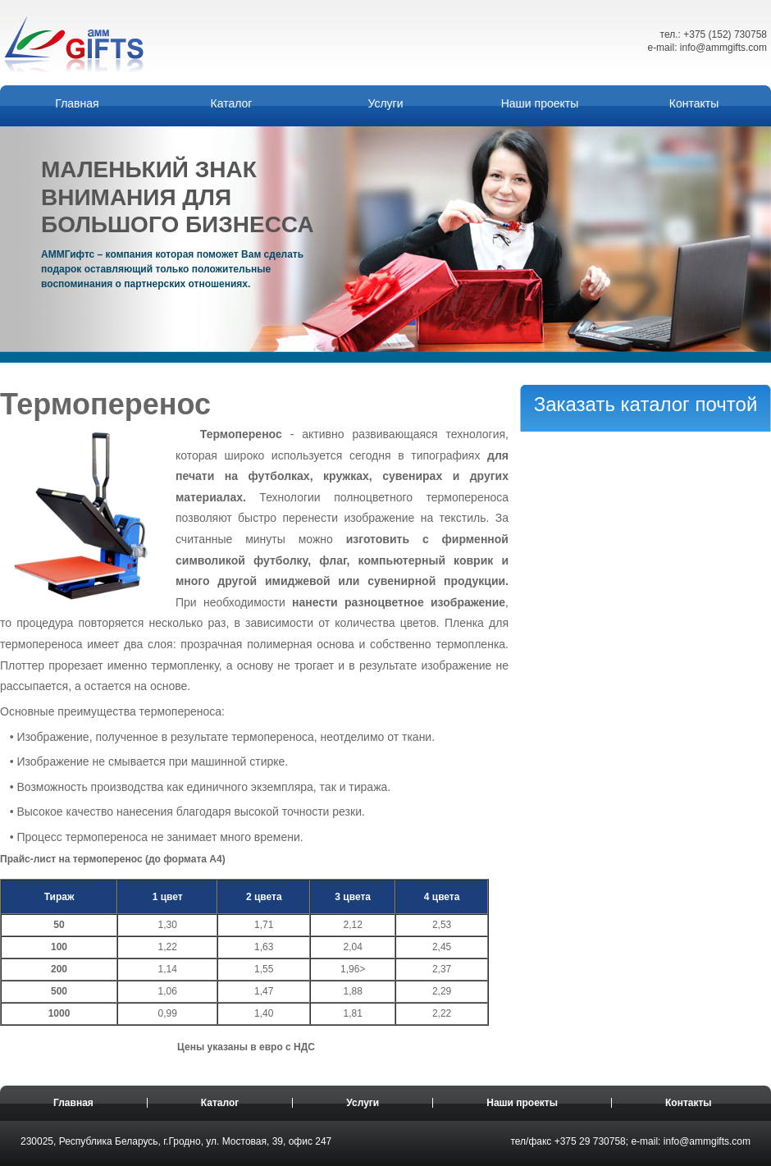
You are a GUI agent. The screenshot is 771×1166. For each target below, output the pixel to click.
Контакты (694, 103)
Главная (76, 103)
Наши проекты (540, 103)
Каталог (232, 103)
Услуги (385, 103)
